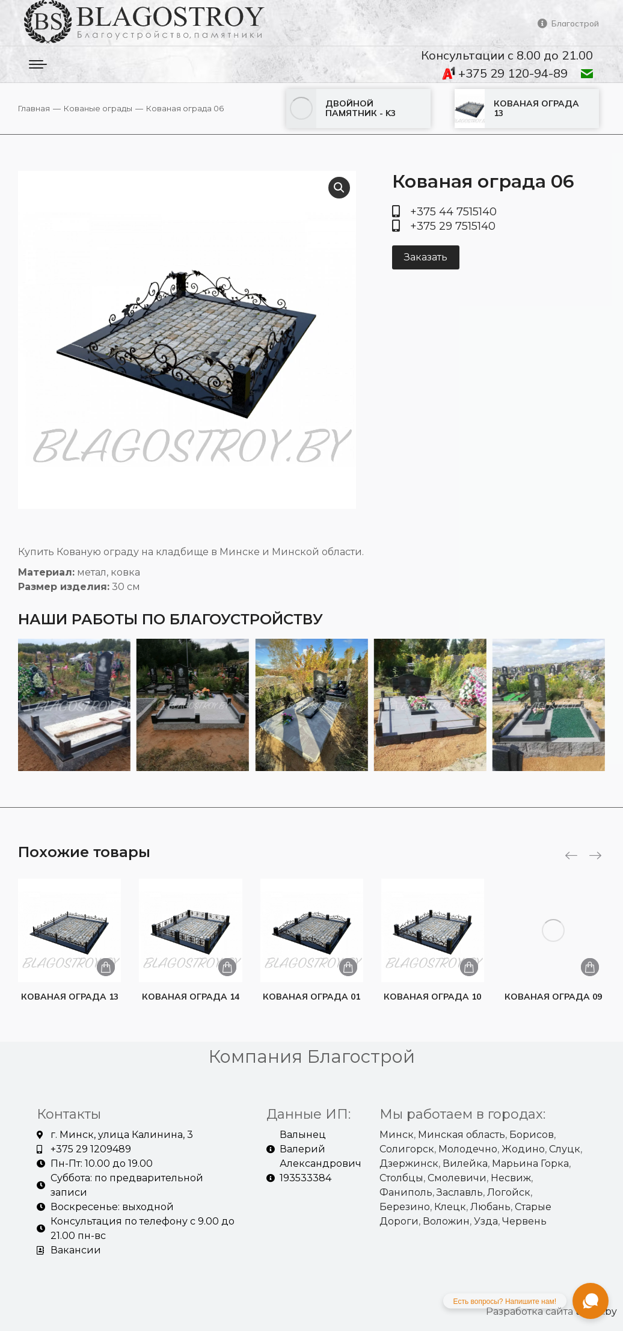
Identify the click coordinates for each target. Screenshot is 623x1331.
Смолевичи (457, 1178)
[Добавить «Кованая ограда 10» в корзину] (469, 967)
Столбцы (401, 1178)
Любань (490, 1207)
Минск (396, 1134)
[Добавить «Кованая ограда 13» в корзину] (106, 967)
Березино (404, 1207)
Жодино (523, 1149)
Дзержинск (408, 1163)
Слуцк (564, 1149)
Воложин (446, 1221)
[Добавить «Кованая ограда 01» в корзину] (348, 967)
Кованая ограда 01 (311, 996)
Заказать (425, 257)
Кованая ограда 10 (432, 996)
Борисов (531, 1134)
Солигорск (406, 1149)
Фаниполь (405, 1192)
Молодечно (467, 1149)
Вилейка (465, 1163)
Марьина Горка (530, 1163)
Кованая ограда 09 (553, 996)
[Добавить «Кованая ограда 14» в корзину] (227, 967)
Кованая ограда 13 (69, 996)
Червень (524, 1221)
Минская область (461, 1134)
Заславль (460, 1192)
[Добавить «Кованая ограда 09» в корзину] (590, 967)
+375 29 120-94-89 (505, 73)
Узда (486, 1221)
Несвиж (511, 1178)
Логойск (508, 1192)
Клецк (450, 1207)
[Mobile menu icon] (38, 64)
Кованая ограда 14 (190, 996)
